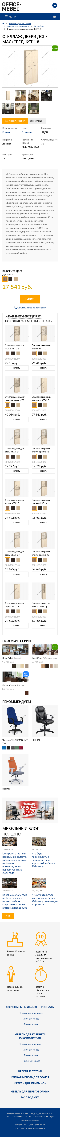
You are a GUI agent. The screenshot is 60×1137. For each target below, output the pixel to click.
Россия (6, 132)
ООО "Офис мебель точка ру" (41, 1116)
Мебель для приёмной (30, 1083)
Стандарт (27, 132)
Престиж (6, 788)
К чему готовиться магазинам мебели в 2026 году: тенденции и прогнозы (45, 899)
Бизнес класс (31, 1024)
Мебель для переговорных (30, 1091)
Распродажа (30, 1097)
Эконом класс (31, 1018)
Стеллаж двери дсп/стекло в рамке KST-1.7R (41, 555)
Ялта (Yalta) (7, 658)
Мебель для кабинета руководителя (30, 1036)
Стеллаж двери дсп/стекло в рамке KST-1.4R (41, 452)
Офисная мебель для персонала (30, 1007)
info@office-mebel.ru (30, 1120)
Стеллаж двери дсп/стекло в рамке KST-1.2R (15, 400)
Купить (30, 299)
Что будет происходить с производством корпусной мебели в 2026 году (43, 860)
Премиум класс (31, 1060)
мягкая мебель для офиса (30, 1077)
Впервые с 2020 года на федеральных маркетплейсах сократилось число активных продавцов (14, 901)
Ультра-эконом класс (31, 1013)
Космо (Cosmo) (9, 685)
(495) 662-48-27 (22, 1124)
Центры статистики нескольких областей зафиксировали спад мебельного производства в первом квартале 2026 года (14, 863)
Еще (8, 916)
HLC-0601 (37, 740)
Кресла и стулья (30, 1071)
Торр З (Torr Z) (38, 658)
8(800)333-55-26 (37, 1124)
